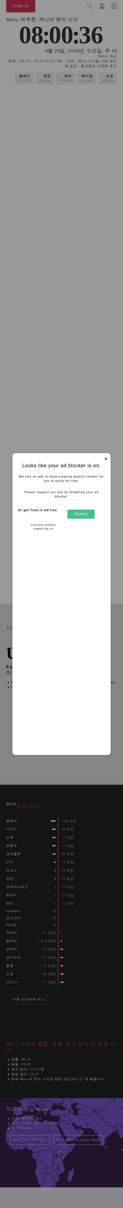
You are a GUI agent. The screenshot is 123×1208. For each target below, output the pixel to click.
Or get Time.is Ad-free (37, 510)
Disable (81, 514)
